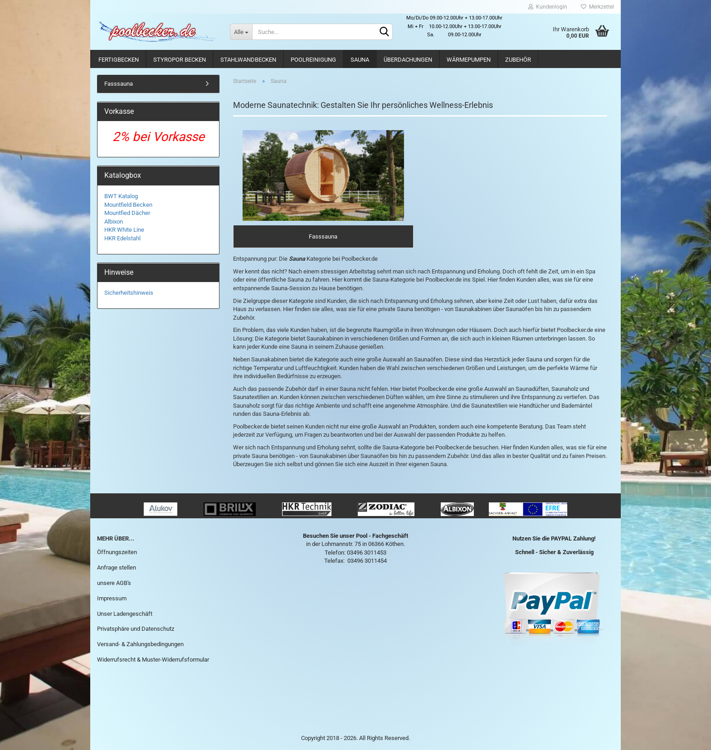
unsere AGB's (114, 583)
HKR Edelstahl (122, 238)
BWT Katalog (121, 196)
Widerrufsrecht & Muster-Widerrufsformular (153, 659)
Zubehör (518, 59)
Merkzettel (597, 7)
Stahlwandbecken (248, 59)
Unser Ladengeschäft (124, 613)
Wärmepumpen (469, 59)
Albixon (113, 221)
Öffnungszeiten (117, 552)
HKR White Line (124, 229)
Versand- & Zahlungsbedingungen (140, 644)
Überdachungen (408, 59)
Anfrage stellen (116, 567)
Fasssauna (118, 83)
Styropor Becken (179, 59)
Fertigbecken (118, 59)
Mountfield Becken (128, 204)
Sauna (360, 59)
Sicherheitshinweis (128, 292)
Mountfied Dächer (127, 212)
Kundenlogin (547, 7)
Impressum (112, 598)
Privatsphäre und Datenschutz (135, 628)
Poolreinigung (313, 59)
